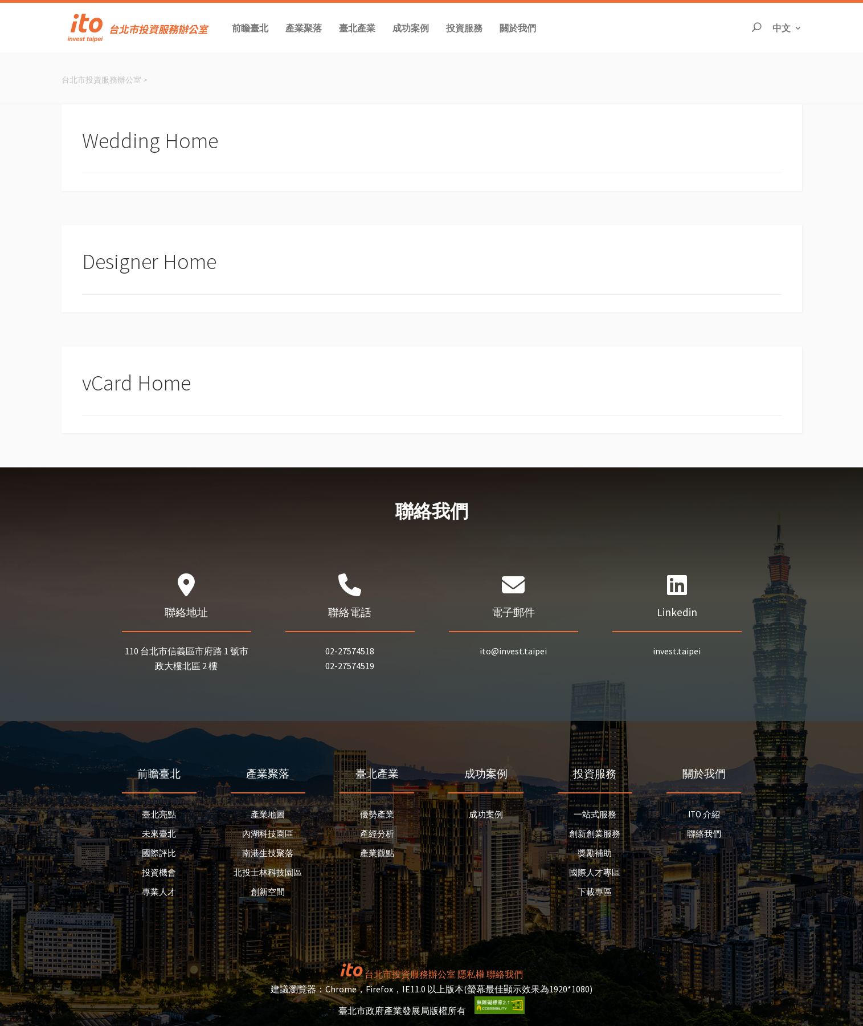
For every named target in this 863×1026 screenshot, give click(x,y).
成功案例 (486, 814)
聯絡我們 (704, 833)
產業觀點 (377, 853)
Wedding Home (150, 140)
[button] (250, 27)
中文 (787, 27)
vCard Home (136, 382)
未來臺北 (159, 833)
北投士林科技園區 (268, 872)
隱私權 (471, 974)
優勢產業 (377, 814)
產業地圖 (268, 814)
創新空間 (268, 891)
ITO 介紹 (704, 814)
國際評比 (159, 853)
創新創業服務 (594, 833)
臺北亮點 (159, 814)
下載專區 (595, 891)
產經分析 (377, 833)
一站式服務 (595, 814)
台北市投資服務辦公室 (101, 80)
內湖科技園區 (267, 833)
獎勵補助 (595, 853)
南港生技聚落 (267, 853)
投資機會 (159, 872)
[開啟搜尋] (756, 27)
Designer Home (149, 261)
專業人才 (159, 891)
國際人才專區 (594, 872)
